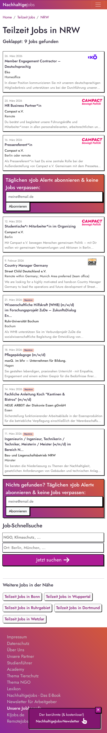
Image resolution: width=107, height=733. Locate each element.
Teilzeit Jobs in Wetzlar (24, 619)
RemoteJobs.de (21, 721)
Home (7, 17)
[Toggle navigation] (98, 4)
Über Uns (15, 650)
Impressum (17, 637)
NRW (44, 17)
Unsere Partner (20, 656)
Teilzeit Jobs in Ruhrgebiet (27, 608)
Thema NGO (19, 682)
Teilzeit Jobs (26, 17)
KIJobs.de (15, 715)
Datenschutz (18, 643)
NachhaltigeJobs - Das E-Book (34, 695)
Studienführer (19, 663)
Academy (15, 669)
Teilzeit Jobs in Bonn (22, 596)
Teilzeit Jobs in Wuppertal (68, 596)
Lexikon (14, 689)
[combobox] (53, 548)
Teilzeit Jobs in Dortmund (78, 608)
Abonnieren (18, 206)
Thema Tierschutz (23, 676)
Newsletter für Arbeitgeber (32, 701)
